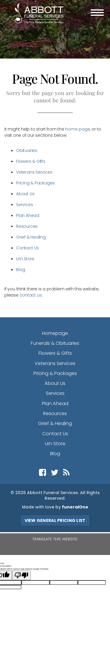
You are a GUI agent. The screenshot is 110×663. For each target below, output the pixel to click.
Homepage (55, 333)
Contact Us (27, 248)
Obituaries (26, 150)
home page (77, 129)
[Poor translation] (21, 575)
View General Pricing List (55, 520)
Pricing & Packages (35, 183)
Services (24, 205)
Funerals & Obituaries (55, 343)
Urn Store (25, 259)
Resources (27, 226)
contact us (31, 295)
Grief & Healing (31, 237)
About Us (25, 194)
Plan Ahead (27, 215)
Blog (20, 270)
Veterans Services (34, 172)
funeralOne (75, 507)
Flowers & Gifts (30, 161)
